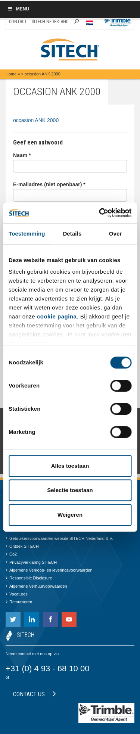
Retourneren (19, 602)
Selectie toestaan (70, 490)
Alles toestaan (70, 466)
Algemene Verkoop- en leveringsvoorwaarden (49, 570)
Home (11, 74)
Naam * (22, 155)
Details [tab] (72, 233)
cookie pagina (57, 316)
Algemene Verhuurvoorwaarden (36, 586)
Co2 (11, 554)
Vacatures (17, 594)
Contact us (34, 694)
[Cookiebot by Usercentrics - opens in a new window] (99, 213)
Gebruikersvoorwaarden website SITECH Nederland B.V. (59, 538)
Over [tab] (115, 233)
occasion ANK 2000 (36, 120)
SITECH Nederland (50, 21)
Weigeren (70, 514)
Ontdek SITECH (22, 546)
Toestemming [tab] (27, 233)
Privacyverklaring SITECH (31, 562)
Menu (18, 9)
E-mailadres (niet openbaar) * (49, 184)
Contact (18, 21)
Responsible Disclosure (29, 578)
